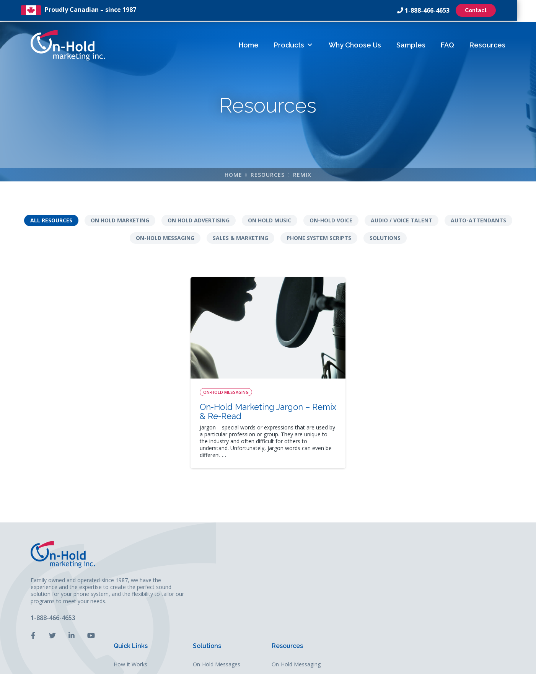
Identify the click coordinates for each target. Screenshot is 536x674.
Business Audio (377, 595)
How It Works (296, 558)
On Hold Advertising (199, 221)
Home (249, 43)
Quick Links (296, 539)
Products (293, 43)
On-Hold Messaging (165, 239)
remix (302, 175)
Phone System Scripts (319, 239)
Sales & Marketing (240, 239)
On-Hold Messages (382, 558)
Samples (410, 43)
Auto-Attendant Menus (386, 570)
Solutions (385, 239)
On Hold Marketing (120, 221)
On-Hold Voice (331, 221)
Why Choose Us (355, 43)
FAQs (286, 595)
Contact (485, 10)
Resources (487, 43)
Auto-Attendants (478, 221)
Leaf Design (320, 664)
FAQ (447, 43)
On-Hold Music (376, 583)
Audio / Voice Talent (401, 221)
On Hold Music (269, 221)
